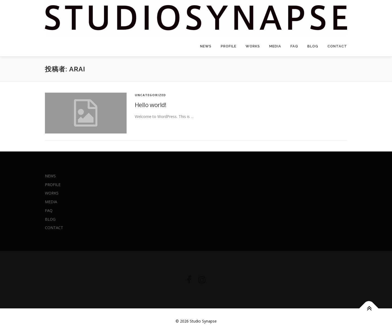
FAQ (294, 46)
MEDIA (275, 46)
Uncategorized (150, 95)
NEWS (206, 46)
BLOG (312, 46)
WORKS (253, 46)
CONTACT (337, 46)
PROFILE (228, 46)
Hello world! (150, 105)
